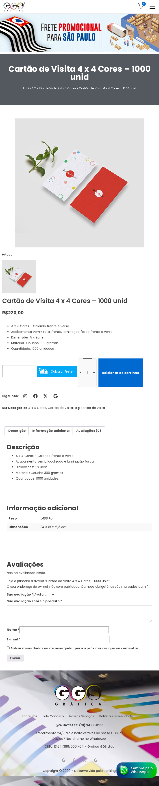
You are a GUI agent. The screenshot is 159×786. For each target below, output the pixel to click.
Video (7, 254)
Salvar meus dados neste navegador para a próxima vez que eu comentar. (75, 648)
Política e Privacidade (116, 716)
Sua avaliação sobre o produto (34, 601)
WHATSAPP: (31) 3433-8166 (79, 725)
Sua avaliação (20, 594)
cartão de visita (93, 408)
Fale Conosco (53, 716)
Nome (13, 629)
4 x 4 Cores (68, 88)
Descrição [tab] (17, 430)
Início (27, 88)
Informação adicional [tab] (51, 430)
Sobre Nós (29, 716)
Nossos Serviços (81, 716)
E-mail (13, 639)
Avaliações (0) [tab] (88, 430)
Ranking (110, 771)
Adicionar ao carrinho (120, 373)
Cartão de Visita (45, 88)
